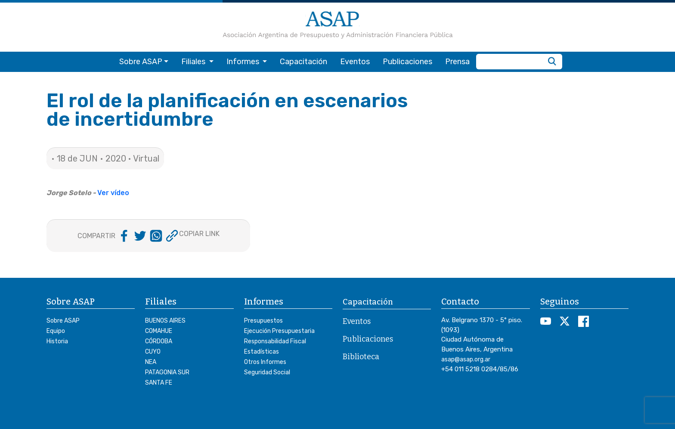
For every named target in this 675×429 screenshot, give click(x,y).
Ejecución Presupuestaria (279, 331)
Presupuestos (263, 320)
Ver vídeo (113, 193)
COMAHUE (158, 331)
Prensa (457, 61)
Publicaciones (407, 61)
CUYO (153, 351)
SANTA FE (158, 382)
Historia (57, 341)
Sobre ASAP (63, 320)
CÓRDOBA (158, 341)
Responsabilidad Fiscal (275, 341)
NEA (150, 362)
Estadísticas (261, 351)
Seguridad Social (267, 372)
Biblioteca (361, 356)
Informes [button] (243, 61)
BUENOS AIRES (165, 320)
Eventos (355, 61)
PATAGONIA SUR (167, 372)
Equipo (55, 331)
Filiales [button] (194, 61)
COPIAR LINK (199, 234)
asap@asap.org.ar (465, 359)
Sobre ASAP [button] (140, 61)
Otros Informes (265, 362)
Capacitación (303, 61)
